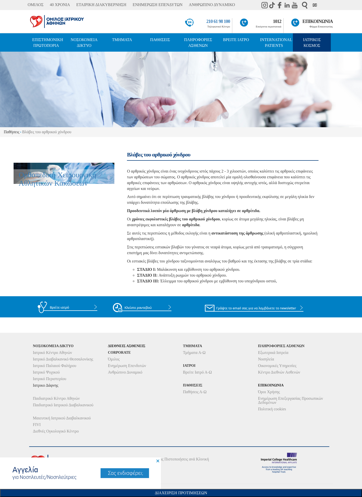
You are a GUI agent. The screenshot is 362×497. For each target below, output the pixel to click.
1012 (277, 21)
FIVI (37, 424)
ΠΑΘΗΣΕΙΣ (160, 40)
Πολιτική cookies (272, 409)
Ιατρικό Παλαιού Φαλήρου (54, 365)
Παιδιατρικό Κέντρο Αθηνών (56, 398)
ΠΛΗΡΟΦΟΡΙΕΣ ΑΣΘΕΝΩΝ (198, 43)
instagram (264, 5)
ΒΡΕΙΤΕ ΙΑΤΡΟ (236, 40)
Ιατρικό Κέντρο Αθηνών (52, 352)
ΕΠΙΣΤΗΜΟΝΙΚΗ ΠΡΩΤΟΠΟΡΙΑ (47, 43)
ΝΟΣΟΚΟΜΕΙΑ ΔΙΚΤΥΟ (84, 43)
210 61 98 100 (218, 21)
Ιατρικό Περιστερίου (49, 379)
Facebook (279, 5)
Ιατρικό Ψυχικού (46, 372)
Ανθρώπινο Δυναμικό (125, 372)
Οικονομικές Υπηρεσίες (277, 365)
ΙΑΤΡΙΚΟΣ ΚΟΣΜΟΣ (312, 43)
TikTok (272, 5)
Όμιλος (114, 359)
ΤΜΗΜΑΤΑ (122, 40)
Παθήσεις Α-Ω (195, 392)
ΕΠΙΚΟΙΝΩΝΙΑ (317, 21)
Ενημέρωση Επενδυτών (127, 365)
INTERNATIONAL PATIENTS (276, 43)
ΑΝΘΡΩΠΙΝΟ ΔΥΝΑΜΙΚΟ (212, 5)
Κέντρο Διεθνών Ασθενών (279, 372)
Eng (315, 5)
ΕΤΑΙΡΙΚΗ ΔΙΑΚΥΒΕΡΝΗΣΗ (101, 5)
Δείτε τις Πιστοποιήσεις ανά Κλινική (179, 459)
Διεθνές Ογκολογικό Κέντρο (56, 431)
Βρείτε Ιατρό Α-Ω (197, 372)
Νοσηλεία (266, 359)
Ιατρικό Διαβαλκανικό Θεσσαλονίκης (63, 359)
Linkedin (287, 5)
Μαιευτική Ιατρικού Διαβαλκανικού (62, 418)
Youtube (294, 5)
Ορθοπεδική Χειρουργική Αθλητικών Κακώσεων (57, 179)
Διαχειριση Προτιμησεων (181, 493)
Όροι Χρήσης (269, 392)
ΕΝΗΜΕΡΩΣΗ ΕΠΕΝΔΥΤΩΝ (158, 5)
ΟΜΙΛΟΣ (35, 5)
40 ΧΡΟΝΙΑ (60, 5)
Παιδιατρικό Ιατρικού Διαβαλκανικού (63, 405)
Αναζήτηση (304, 5)
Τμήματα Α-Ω (194, 352)
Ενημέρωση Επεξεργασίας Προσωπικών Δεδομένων (290, 400)
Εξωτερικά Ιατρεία (273, 352)
